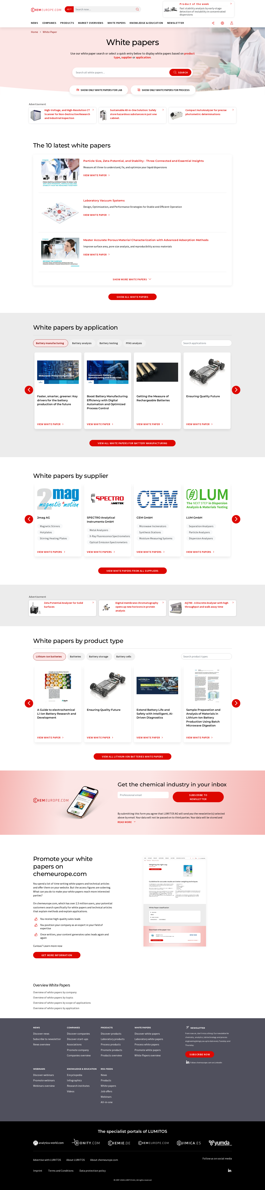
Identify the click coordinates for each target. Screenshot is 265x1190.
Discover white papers (147, 1033)
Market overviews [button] (90, 22)
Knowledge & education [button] (146, 22)
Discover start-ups (77, 1039)
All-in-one (107, 1102)
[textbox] (206, 343)
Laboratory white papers (149, 1039)
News (104, 1075)
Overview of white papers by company (55, 992)
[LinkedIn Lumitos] (229, 1170)
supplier (126, 57)
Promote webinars (44, 1080)
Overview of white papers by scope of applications (62, 1002)
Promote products (111, 1050)
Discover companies (78, 1033)
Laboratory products (113, 1039)
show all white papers (132, 297)
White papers (108, 1085)
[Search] (137, 9)
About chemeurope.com (104, 1159)
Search (180, 72)
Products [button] (67, 22)
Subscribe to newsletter (198, 797)
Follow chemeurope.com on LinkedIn (203, 1062)
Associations (74, 1044)
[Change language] (222, 23)
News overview (41, 1044)
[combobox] (206, 343)
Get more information (56, 955)
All (68, 9)
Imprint (37, 1170)
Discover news (41, 1033)
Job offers (106, 1091)
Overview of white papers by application (56, 1008)
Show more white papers (132, 279)
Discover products (111, 1033)
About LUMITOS (75, 1159)
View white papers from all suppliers (132, 570)
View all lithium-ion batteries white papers (132, 756)
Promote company (78, 1050)
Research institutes (78, 1085)
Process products (111, 1044)
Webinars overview (44, 1085)
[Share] (213, 23)
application (143, 57)
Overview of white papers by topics (53, 997)
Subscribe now (199, 1054)
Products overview (111, 1055)
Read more (127, 822)
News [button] (34, 22)
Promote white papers (148, 1050)
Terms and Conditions (61, 1170)
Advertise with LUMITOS (47, 1159)
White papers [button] (116, 22)
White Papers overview (148, 1055)
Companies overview (79, 1055)
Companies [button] (49, 22)
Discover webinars (43, 1075)
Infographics (74, 1080)
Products (106, 1080)
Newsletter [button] (175, 22)
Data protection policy (92, 1170)
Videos (70, 1091)
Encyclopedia (74, 1075)
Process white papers (147, 1044)
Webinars (106, 1096)
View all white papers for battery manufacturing (132, 443)
